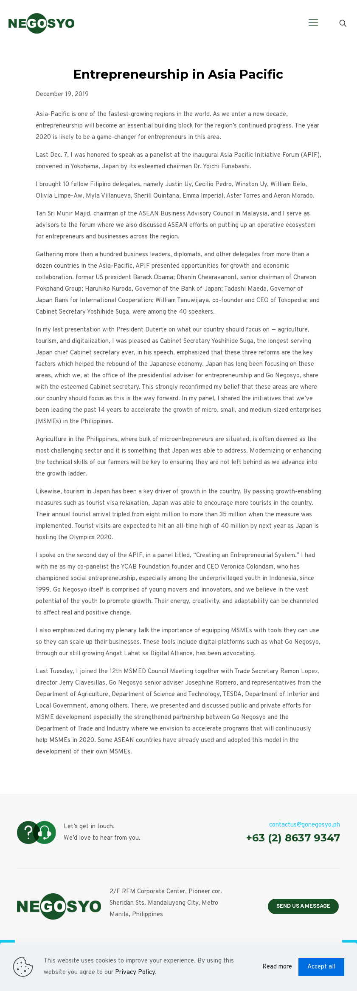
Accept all (321, 967)
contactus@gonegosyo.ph (304, 825)
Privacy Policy (135, 972)
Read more (277, 967)
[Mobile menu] (313, 23)
